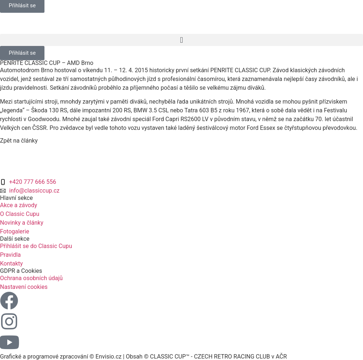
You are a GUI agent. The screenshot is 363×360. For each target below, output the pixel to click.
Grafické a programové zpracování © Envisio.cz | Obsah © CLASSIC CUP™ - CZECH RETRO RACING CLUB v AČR (143, 356)
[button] (181, 40)
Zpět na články (19, 140)
